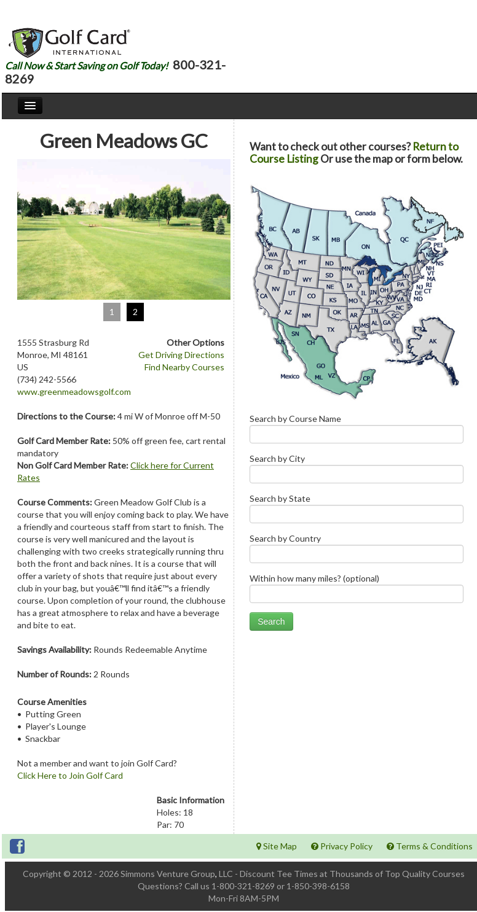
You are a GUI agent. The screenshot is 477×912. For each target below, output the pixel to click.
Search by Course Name (356, 431)
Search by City (356, 471)
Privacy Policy (342, 846)
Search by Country (356, 551)
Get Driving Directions (181, 354)
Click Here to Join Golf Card (70, 775)
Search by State (356, 511)
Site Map (276, 846)
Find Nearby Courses (184, 367)
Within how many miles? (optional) (356, 591)
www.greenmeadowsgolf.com (74, 391)
